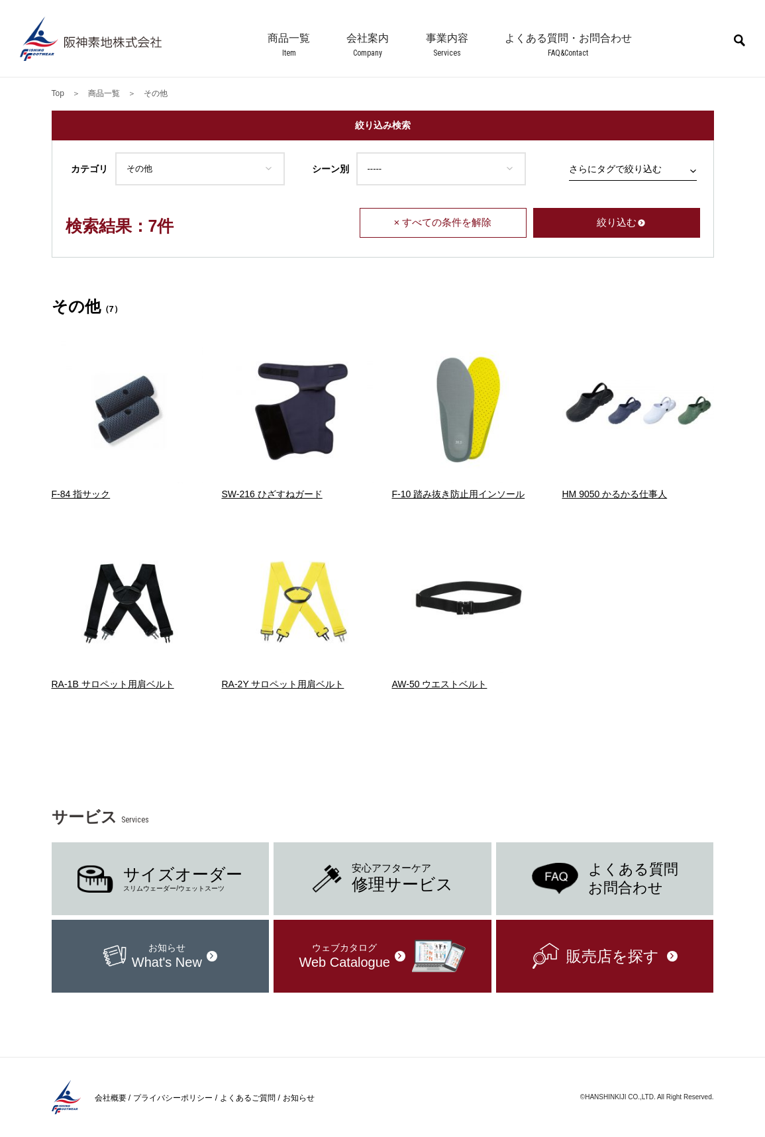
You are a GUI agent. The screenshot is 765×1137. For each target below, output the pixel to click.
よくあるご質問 (248, 1098)
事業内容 (447, 38)
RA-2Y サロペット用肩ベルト (283, 684)
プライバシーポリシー (173, 1098)
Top (58, 93)
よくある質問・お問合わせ (568, 38)
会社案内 (367, 38)
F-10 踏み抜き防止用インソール (458, 494)
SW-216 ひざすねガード (272, 494)
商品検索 (739, 40)
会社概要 (111, 1098)
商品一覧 (289, 38)
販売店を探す (612, 956)
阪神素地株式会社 (93, 39)
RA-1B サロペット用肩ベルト (113, 684)
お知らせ (299, 1098)
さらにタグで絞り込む (615, 169)
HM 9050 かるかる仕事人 (615, 494)
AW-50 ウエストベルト (439, 684)
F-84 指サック (81, 494)
